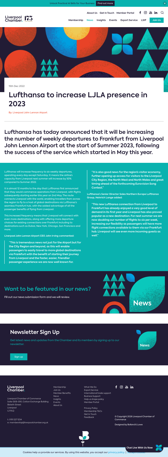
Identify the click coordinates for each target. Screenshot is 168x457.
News (90, 20)
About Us (92, 13)
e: (27, 422)
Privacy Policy (91, 408)
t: (14, 419)
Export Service (129, 20)
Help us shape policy (94, 399)
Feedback (89, 417)
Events (113, 20)
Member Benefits (62, 393)
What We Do (90, 387)
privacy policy (116, 452)
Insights (101, 20)
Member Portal (125, 13)
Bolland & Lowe (135, 424)
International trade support (97, 393)
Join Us (157, 20)
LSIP (143, 20)
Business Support (92, 396)
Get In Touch (107, 13)
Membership (75, 20)
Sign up (18, 356)
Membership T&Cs (93, 411)
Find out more (105, 3)
